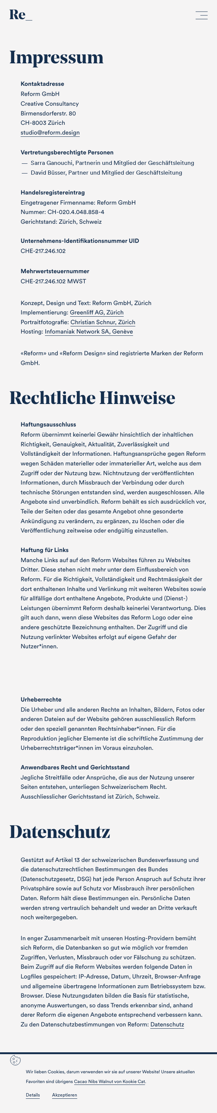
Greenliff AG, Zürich (97, 312)
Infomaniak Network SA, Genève (89, 331)
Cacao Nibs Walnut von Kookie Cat (109, 1082)
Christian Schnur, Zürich (102, 322)
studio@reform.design (50, 132)
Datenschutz (167, 1024)
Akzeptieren (64, 1095)
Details (33, 1095)
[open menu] (202, 16)
